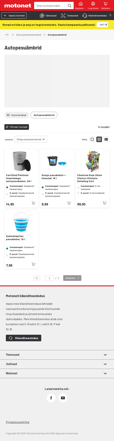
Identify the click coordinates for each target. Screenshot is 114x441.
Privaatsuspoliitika (17, 422)
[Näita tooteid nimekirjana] (106, 139)
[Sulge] (106, 24)
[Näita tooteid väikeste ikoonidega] (99, 139)
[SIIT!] (102, 24)
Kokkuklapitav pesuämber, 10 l (15, 238)
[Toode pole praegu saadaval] (33, 203)
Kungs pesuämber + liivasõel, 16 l (54, 177)
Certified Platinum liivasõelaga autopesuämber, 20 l (18, 178)
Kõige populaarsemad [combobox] (29, 139)
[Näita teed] (7, 35)
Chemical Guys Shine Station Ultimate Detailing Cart (89, 178)
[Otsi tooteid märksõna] (69, 5)
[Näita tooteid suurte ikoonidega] (92, 139)
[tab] (47, 15)
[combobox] (50, 6)
